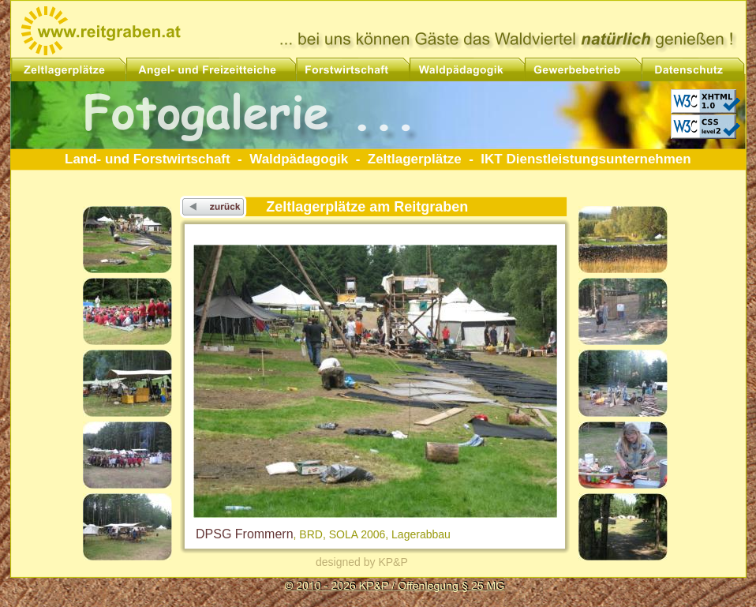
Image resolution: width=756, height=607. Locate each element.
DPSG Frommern (245, 534)
